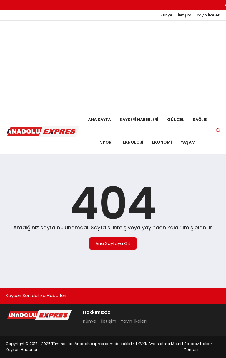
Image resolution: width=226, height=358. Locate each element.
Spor (106, 142)
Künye (166, 15)
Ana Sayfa (99, 119)
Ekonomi (162, 142)
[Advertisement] (113, 65)
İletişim (184, 15)
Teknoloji (131, 142)
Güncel (175, 119)
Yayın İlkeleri (208, 15)
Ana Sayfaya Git (113, 243)
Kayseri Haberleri (139, 119)
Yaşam (188, 142)
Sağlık (200, 119)
